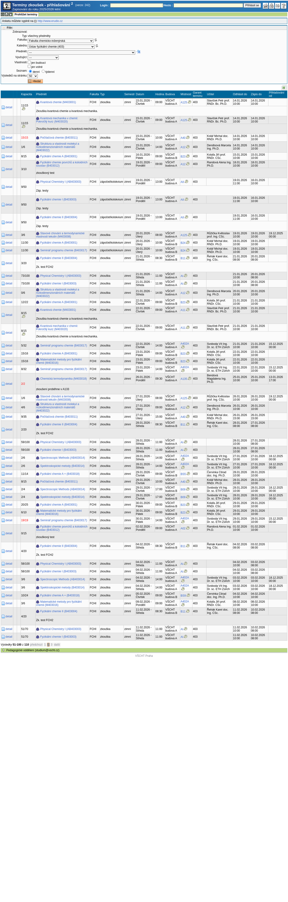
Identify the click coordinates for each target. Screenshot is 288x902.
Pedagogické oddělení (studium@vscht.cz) (32, 650)
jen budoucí (38, 62)
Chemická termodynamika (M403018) (63, 378)
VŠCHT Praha (144, 655)
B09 (183, 489)
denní (36, 71)
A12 (183, 147)
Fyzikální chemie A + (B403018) (60, 473)
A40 (183, 138)
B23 (183, 156)
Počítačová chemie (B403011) (59, 137)
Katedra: (22, 45)
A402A (185, 343)
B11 (183, 258)
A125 (184, 102)
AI (182, 276)
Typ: (24, 36)
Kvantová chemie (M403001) (58, 102)
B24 (183, 243)
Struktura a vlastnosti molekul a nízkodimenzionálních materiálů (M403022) (57, 147)
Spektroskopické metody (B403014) (62, 466)
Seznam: (21, 70)
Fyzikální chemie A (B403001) (58, 156)
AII (182, 182)
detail (9, 107)
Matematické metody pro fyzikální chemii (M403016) (59, 361)
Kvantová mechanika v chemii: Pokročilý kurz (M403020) (57, 120)
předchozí (36, 644)
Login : (104, 5)
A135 (184, 379)
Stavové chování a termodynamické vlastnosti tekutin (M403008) (60, 235)
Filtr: (10, 27)
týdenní (50, 71)
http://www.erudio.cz (50, 21)
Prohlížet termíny (25, 14)
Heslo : (168, 5)
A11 (183, 310)
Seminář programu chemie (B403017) (63, 250)
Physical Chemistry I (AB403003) (60, 181)
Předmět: (21, 51)
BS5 (183, 474)
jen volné (36, 67)
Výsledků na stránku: (14, 75)
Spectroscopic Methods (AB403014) (62, 457)
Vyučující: (21, 57)
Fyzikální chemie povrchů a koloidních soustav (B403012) (62, 164)
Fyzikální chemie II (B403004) (58, 217)
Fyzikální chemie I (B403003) (58, 199)
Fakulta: (22, 39)
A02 (183, 528)
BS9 (183, 595)
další (57, 644)
